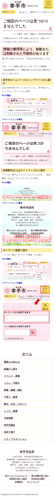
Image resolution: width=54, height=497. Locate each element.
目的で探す (9, 432)
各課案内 (19, 482)
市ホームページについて (16, 476)
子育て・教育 (10, 397)
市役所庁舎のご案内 (18, 479)
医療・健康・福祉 (13, 390)
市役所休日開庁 (38, 479)
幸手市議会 (9, 425)
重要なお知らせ (12, 362)
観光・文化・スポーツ (15, 404)
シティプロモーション (15, 439)
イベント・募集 (12, 376)
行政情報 (8, 418)
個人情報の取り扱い (40, 476)
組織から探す (11, 369)
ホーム (22, 12)
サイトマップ (33, 482)
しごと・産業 (11, 411)
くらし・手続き (12, 383)
